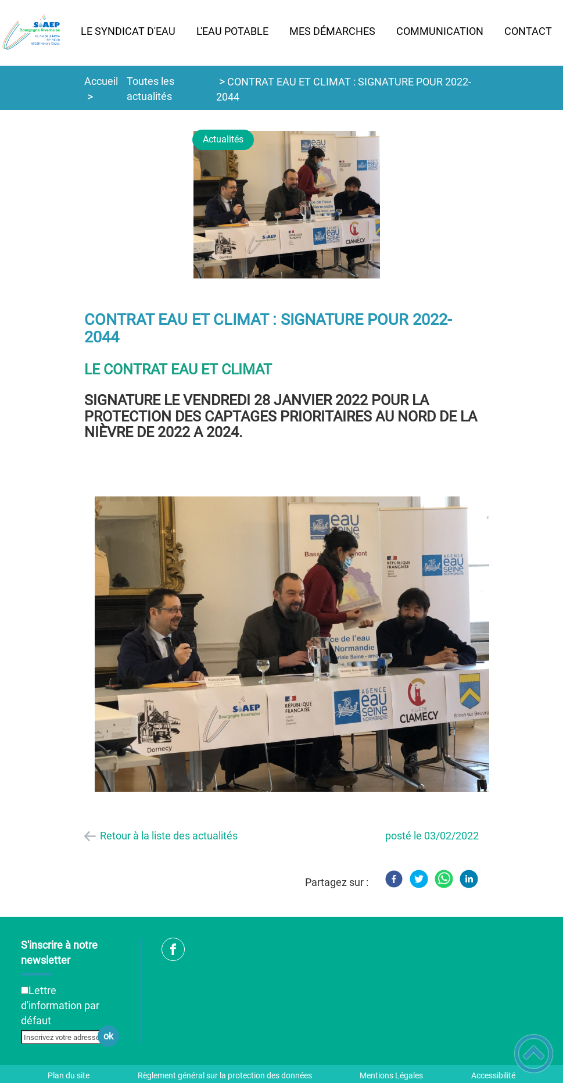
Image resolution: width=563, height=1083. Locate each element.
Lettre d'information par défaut (60, 1005)
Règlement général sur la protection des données (225, 1075)
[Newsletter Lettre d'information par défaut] (24, 990)
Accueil (101, 81)
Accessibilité (493, 1075)
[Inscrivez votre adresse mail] (65, 1037)
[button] (534, 1054)
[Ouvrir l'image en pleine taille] (291, 205)
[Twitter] (419, 879)
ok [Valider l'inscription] (108, 1036)
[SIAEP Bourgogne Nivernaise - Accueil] (35, 33)
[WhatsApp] (444, 879)
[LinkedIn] (469, 879)
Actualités (223, 139)
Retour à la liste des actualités (169, 836)
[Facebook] (394, 879)
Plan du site (68, 1075)
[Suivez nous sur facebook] (173, 949)
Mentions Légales (391, 1075)
